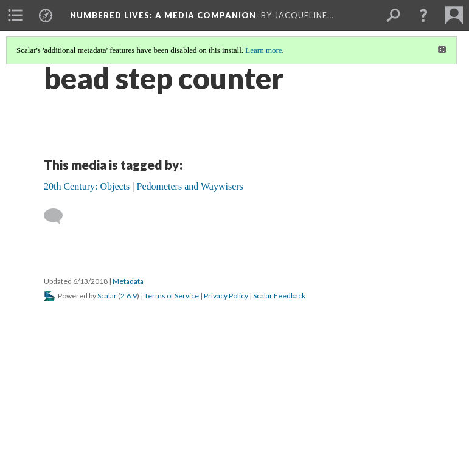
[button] (423, 15)
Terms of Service (171, 295)
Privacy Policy (226, 295)
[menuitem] (15, 15)
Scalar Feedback (279, 295)
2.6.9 (128, 295)
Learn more (263, 50)
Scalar (107, 295)
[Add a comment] (59, 216)
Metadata (128, 281)
